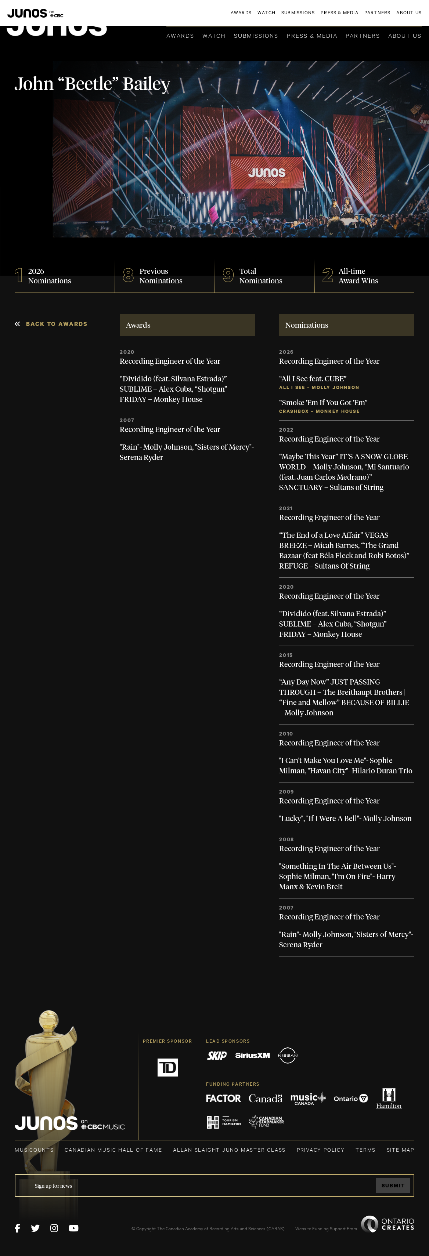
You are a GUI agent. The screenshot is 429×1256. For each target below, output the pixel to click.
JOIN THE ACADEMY (319, 17)
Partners (363, 35)
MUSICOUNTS (34, 1149)
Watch (214, 35)
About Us (405, 35)
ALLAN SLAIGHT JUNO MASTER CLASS (229, 1149)
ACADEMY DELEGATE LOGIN (387, 17)
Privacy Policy (321, 1149)
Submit (393, 1185)
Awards (180, 35)
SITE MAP (400, 1149)
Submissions (256, 35)
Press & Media (312, 35)
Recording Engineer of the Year (170, 361)
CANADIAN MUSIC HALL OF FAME (113, 1149)
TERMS (366, 1149)
